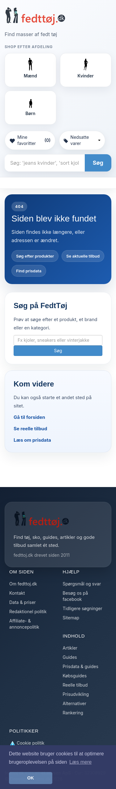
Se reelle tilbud (30, 429)
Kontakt (17, 593)
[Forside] (35, 16)
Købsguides (75, 675)
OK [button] (30, 777)
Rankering (73, 712)
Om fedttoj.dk (23, 583)
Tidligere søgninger (82, 608)
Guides (70, 657)
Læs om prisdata (32, 440)
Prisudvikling (76, 694)
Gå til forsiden (29, 417)
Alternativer (74, 703)
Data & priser (22, 602)
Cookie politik (27, 743)
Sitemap (71, 617)
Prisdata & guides (80, 666)
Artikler (70, 648)
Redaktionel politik (28, 611)
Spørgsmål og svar (82, 583)
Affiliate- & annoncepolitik (24, 624)
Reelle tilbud (75, 685)
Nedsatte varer (82, 140)
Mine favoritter (30, 140)
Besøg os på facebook (75, 596)
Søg (98, 162)
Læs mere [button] (80, 762)
